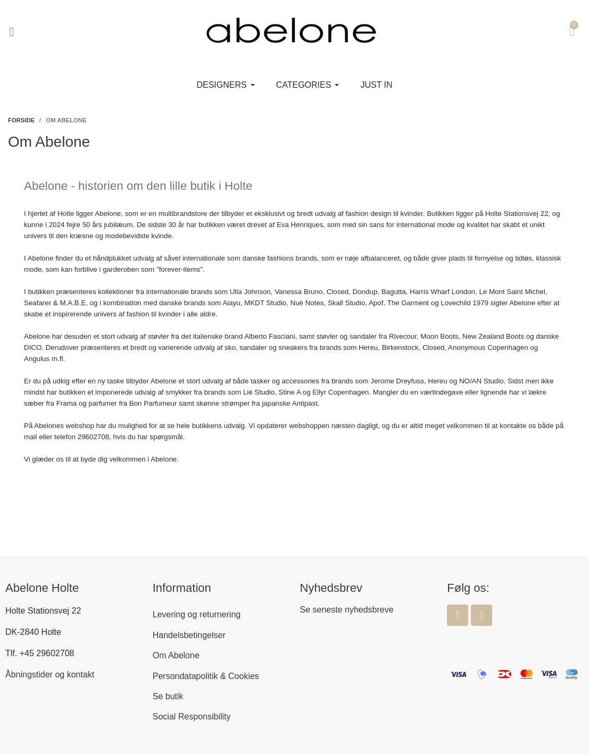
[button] (11, 32)
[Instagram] (481, 615)
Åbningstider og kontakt (49, 674)
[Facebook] (457, 615)
